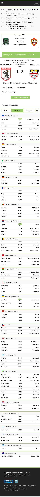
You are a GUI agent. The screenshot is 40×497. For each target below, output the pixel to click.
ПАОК (2, 364)
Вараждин (4, 405)
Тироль (3, 288)
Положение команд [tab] (8, 92)
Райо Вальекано (34, 153)
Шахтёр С (34, 65)
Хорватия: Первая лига (12, 402)
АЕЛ (38, 419)
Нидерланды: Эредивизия (13, 221)
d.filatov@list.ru (22, 489)
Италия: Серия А (10, 160)
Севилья (36, 150)
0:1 (20, 456)
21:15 (20, 250)
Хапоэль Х (4, 437)
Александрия (35, 300)
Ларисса (3, 361)
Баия (37, 386)
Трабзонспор (35, 264)
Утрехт (3, 224)
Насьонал (36, 210)
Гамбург (3, 180)
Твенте (37, 224)
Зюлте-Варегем (34, 250)
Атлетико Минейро (6, 380)
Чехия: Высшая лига (11, 325)
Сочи (2, 123)
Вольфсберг (4, 285)
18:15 (20, 150)
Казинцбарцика (34, 272)
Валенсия (4, 150)
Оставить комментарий (20, 97)
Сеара (3, 395)
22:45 (20, 172)
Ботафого (4, 389)
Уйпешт (3, 278)
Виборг (3, 341)
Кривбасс (4, 300)
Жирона (36, 147)
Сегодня (17, 110)
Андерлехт (36, 245)
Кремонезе (4, 164)
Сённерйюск (35, 350)
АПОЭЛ (3, 416)
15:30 (20, 242)
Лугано (37, 317)
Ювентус (36, 172)
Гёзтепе (3, 264)
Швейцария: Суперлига (11, 311)
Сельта (37, 156)
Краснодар (17, 35)
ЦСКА (24, 35)
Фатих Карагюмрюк (33, 258)
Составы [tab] (10, 88)
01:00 (20, 430)
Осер (2, 197)
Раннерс (3, 347)
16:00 (20, 147)
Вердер (37, 180)
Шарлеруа (36, 242)
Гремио (37, 383)
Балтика (3, 129)
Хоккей (13, 477)
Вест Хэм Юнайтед (33, 136)
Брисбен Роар (35, 456)
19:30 (20, 139)
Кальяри (3, 166)
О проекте (7, 473)
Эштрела (3, 213)
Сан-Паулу (36, 374)
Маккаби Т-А (35, 440)
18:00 (20, 245)
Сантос (3, 392)
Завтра (28, 110)
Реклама (7, 477)
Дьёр (2, 272)
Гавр (2, 194)
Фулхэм (3, 139)
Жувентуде (35, 397)
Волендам (4, 228)
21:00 (19, 210)
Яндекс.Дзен (8, 490)
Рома (37, 166)
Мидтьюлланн (35, 341)
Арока (37, 213)
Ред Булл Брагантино (32, 377)
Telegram (15, 490)
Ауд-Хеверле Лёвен (7, 250)
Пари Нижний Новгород (32, 119)
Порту (37, 216)
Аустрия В (36, 285)
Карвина (3, 331)
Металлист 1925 (6, 303)
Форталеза (36, 389)
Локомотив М (35, 123)
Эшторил (3, 207)
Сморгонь (6, 65)
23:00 (20, 156)
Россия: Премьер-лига (20, 44)
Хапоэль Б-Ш (5, 440)
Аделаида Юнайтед (7, 456)
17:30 (19, 180)
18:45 (20, 234)
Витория (3, 374)
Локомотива (35, 405)
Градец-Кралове (34, 333)
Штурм (3, 291)
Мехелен (3, 242)
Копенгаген (4, 350)
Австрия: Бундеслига (11, 282)
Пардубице (4, 333)
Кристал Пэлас (34, 139)
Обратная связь (17, 473)
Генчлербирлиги (6, 258)
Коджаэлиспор (5, 261)
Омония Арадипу (6, 419)
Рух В (2, 306)
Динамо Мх (4, 119)
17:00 (20, 136)
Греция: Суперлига (10, 355)
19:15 (20, 194)
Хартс (37, 448)
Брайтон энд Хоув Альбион (9, 136)
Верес (37, 303)
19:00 (20, 126)
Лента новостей (24, 475)
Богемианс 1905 (34, 328)
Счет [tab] (3, 88)
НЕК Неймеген (34, 228)
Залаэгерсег (35, 278)
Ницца (3, 191)
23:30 (19, 216)
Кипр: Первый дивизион (12, 413)
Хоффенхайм (35, 183)
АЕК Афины (4, 366)
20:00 (20, 169)
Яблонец (3, 328)
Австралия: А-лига (10, 453)
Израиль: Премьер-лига (12, 434)
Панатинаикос (34, 361)
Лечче (37, 164)
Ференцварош (5, 275)
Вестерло (4, 245)
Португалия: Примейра (12, 204)
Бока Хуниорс (5, 430)
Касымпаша (35, 261)
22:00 (19, 366)
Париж (37, 194)
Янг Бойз (36, 320)
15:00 (20, 328)
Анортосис (36, 422)
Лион (37, 199)
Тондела (3, 216)
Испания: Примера (10, 144)
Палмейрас (35, 395)
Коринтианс (4, 397)
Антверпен (4, 247)
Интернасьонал (5, 377)
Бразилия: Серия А (10, 371)
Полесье (36, 306)
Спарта (3, 234)
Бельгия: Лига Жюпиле (11, 239)
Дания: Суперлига (10, 338)
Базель (37, 314)
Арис (37, 364)
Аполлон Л (4, 422)
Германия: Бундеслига (11, 177)
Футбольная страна (20, 485)
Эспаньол (4, 153)
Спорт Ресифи (5, 383)
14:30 (20, 164)
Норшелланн (5, 344)
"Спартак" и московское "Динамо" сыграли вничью (22, 9)
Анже (37, 191)
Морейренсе (35, 207)
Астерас (3, 358)
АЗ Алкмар (4, 231)
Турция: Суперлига (10, 255)
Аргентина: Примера (11, 426)
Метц (37, 197)
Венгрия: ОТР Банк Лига (12, 269)
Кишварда (36, 275)
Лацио (3, 169)
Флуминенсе (5, 386)
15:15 (20, 272)
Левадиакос (35, 358)
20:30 (20, 153)
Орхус (37, 347)
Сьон (2, 320)
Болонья (36, 169)
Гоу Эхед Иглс (35, 231)
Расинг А (36, 430)
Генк (37, 247)
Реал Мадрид (5, 156)
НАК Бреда (36, 234)
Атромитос (36, 366)
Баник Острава (34, 331)
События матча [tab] (20, 88)
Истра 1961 (35, 408)
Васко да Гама (34, 380)
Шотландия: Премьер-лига (13, 445)
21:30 (20, 278)
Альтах (37, 288)
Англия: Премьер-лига (11, 133)
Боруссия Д (4, 183)
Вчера (6, 110)
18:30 (19, 207)
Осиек (3, 408)
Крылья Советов (34, 129)
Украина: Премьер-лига (12, 296)
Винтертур (4, 314)
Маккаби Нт (35, 437)
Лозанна (3, 317)
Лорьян (3, 199)
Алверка (3, 210)
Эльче (3, 147)
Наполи (3, 172)
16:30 (20, 123)
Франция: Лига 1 (9, 188)
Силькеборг (35, 344)
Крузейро (36, 392)
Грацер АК (36, 291)
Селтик (3, 448)
